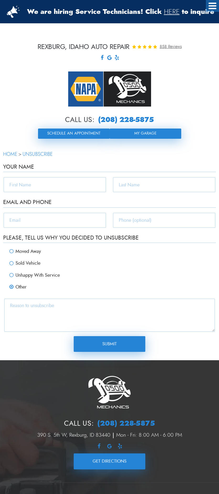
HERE (172, 11)
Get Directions (109, 461)
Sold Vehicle (27, 263)
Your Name (18, 167)
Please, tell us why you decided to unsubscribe (71, 238)
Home (10, 154)
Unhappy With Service (37, 275)
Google (109, 58)
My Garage (145, 133)
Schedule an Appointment (73, 133)
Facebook (102, 58)
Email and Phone (27, 202)
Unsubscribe (38, 154)
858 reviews (171, 47)
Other (20, 287)
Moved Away (28, 251)
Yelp (117, 58)
